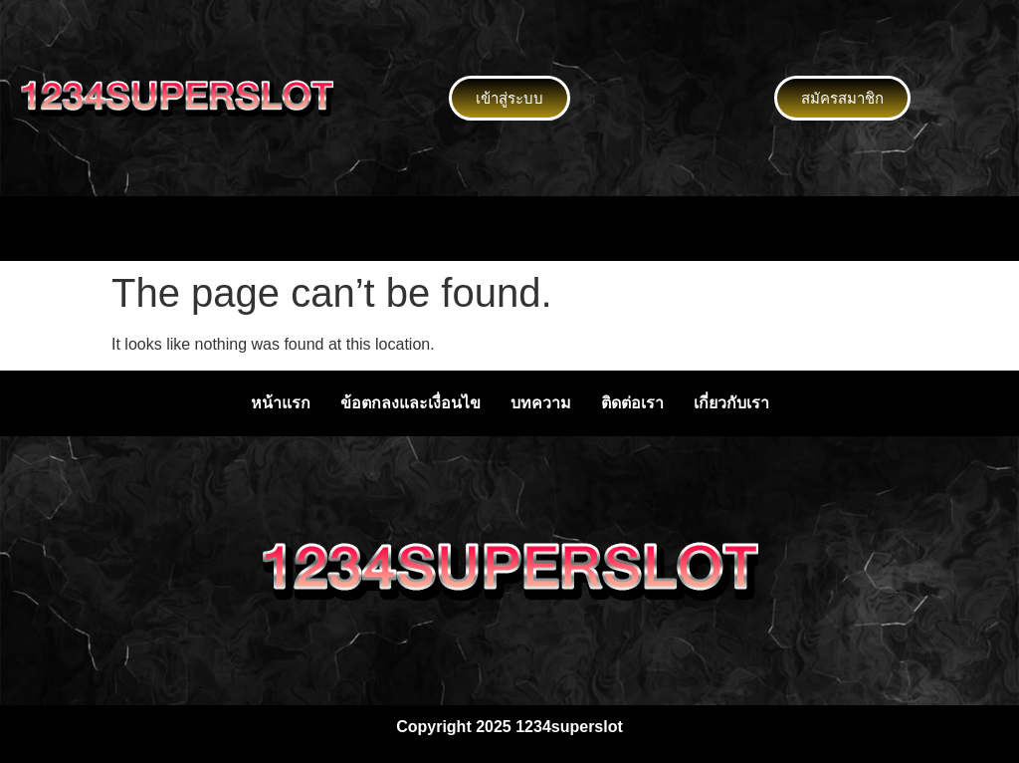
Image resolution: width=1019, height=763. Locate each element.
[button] (509, 228)
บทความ (540, 402)
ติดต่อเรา (632, 402)
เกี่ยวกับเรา (731, 402)
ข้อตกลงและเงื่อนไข (410, 402)
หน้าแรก (280, 402)
